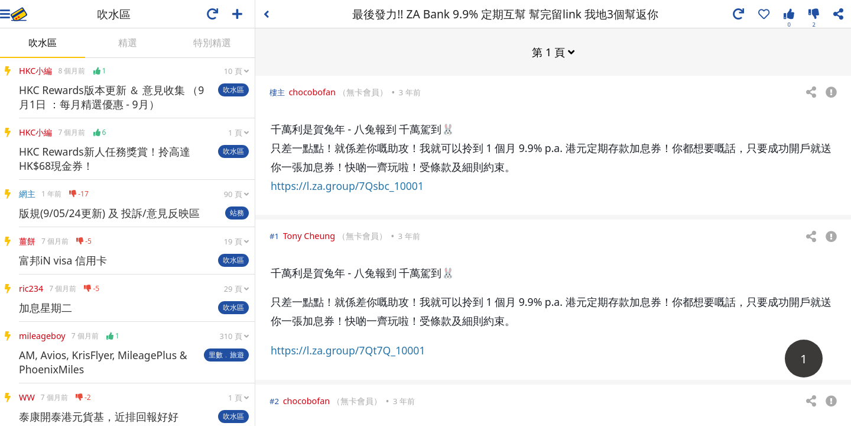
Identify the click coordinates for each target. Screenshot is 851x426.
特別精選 (212, 42)
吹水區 (42, 42)
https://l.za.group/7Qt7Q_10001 (348, 350)
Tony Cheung (309, 235)
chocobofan (312, 91)
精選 (127, 42)
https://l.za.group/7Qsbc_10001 (347, 185)
